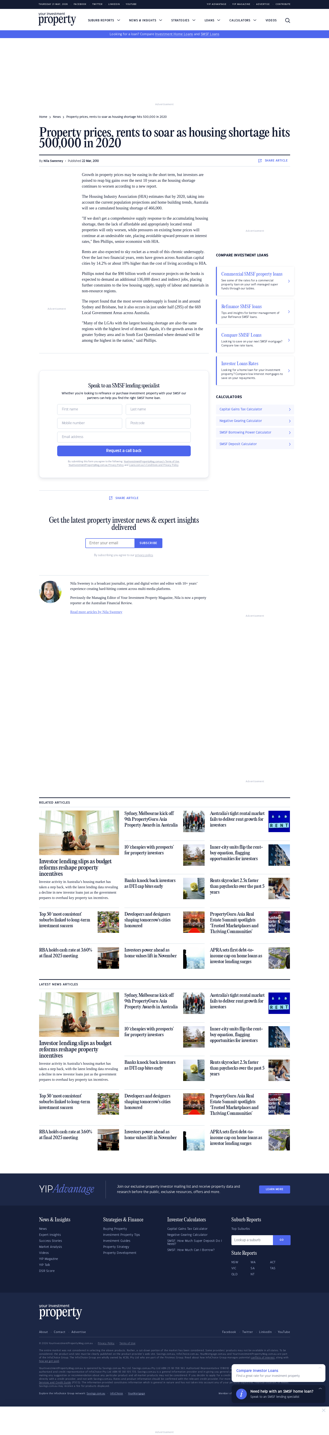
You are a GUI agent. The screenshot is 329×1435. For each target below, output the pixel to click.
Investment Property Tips (121, 1235)
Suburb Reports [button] (104, 20)
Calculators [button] (242, 20)
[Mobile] (89, 423)
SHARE (273, 160)
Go (282, 1240)
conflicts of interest (263, 1358)
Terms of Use (127, 1343)
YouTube (284, 1332)
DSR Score (47, 1271)
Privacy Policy (106, 1343)
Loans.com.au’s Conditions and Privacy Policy (153, 465)
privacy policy (144, 555)
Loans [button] (212, 20)
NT (252, 1274)
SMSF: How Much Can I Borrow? (191, 1250)
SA (253, 1268)
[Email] (124, 437)
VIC (233, 1268)
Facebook (80, 4)
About (43, 1332)
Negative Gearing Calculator (187, 1235)
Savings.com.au (96, 1393)
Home (43, 117)
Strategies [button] (183, 20)
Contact (59, 1332)
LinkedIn (114, 4)
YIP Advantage (216, 4)
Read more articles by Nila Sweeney (96, 612)
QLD (234, 1274)
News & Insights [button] (145, 20)
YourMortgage (136, 1393)
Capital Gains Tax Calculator (187, 1229)
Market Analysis (50, 1247)
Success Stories (50, 1241)
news (57, 117)
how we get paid (49, 1361)
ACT (273, 1262)
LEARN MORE (274, 1189)
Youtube (131, 4)
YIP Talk (44, 1265)
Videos (271, 20)
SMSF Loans (210, 34)
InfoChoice (116, 1393)
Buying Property (115, 1229)
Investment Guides (116, 1241)
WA (253, 1262)
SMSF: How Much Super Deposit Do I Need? (194, 1242)
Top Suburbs (240, 1229)
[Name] (89, 409)
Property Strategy (116, 1247)
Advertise (263, 4)
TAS (273, 1268)
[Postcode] (158, 423)
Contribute (283, 4)
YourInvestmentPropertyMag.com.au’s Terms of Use (151, 462)
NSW (235, 1262)
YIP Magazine (241, 4)
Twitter (97, 4)
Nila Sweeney (53, 161)
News (43, 1229)
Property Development (119, 1253)
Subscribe (148, 543)
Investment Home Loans (174, 34)
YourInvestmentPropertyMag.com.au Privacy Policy (96, 465)
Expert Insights (50, 1235)
